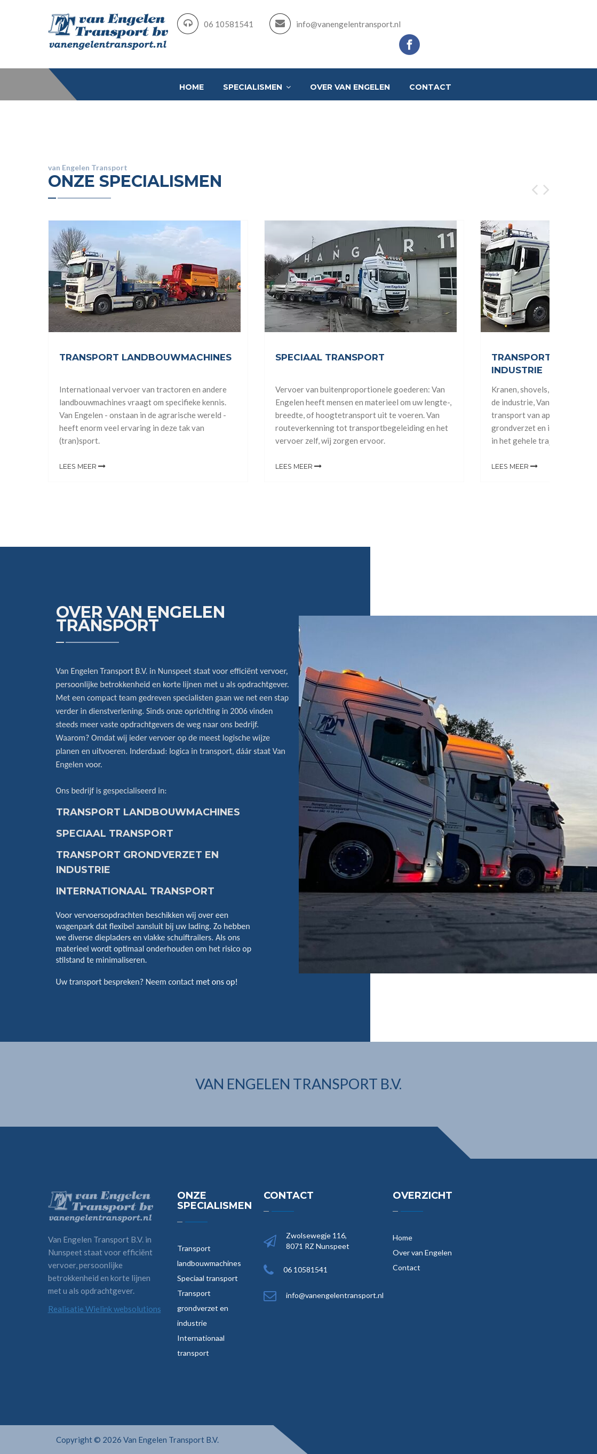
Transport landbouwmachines (209, 1255)
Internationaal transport (201, 1345)
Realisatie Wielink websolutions (104, 1308)
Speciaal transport (207, 1277)
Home (191, 87)
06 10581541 (228, 24)
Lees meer (83, 466)
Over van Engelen (350, 87)
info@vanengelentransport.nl (348, 24)
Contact (430, 87)
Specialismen (257, 87)
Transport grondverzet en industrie (202, 1307)
